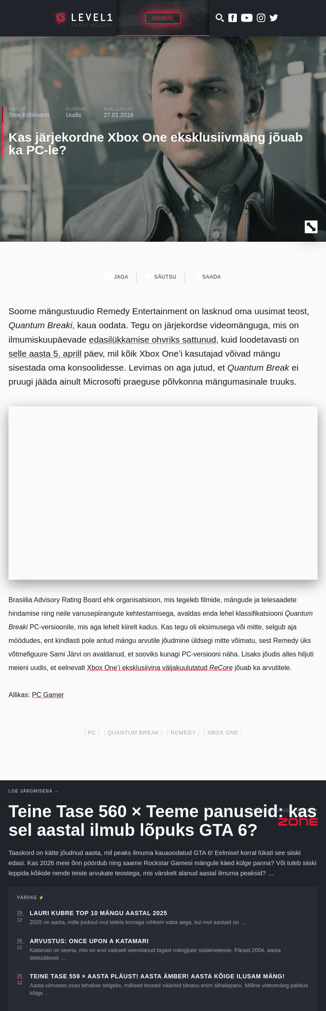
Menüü (163, 18)
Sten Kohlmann (28, 115)
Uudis (74, 115)
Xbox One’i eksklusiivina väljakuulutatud (160, 667)
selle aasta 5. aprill (45, 353)
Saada (207, 276)
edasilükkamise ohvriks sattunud (152, 339)
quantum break (133, 732)
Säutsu (160, 276)
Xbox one (222, 732)
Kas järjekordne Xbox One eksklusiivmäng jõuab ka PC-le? (155, 143)
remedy (183, 732)
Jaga (117, 276)
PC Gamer (48, 694)
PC (92, 732)
